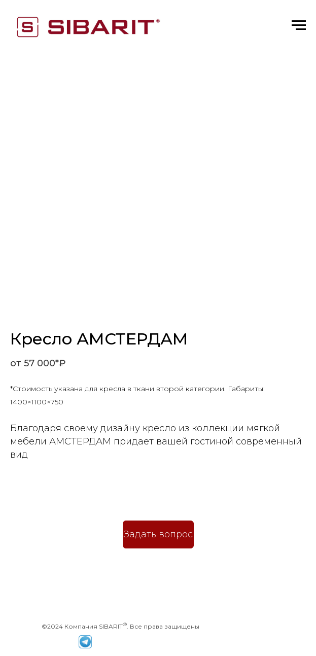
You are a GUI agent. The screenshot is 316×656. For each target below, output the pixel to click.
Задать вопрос (158, 534)
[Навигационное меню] (299, 25)
